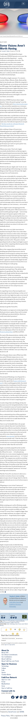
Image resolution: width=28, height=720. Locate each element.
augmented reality (19, 621)
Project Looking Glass (6, 332)
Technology (12, 624)
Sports (3, 672)
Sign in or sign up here (10, 644)
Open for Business (9, 664)
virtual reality (11, 621)
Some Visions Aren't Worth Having (12, 47)
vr (6, 621)
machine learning (4, 622)
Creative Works (6, 675)
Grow (3, 686)
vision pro (16, 622)
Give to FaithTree (6, 688)
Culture (3, 668)
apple (12, 622)
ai (9, 622)
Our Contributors (6, 657)
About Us (5, 650)
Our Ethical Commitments (9, 655)
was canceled (10, 436)
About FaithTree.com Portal (10, 661)
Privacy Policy (5, 716)
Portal (3, 682)
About (4, 653)
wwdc (4, 621)
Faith (2, 670)
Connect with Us (8, 691)
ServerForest (12, 712)
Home (8, 624)
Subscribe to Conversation (8, 638)
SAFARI (22, 712)
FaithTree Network (9, 677)
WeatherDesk (5, 684)
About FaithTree (6, 659)
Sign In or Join (5, 680)
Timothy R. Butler (5, 51)
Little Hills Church (14, 602)
